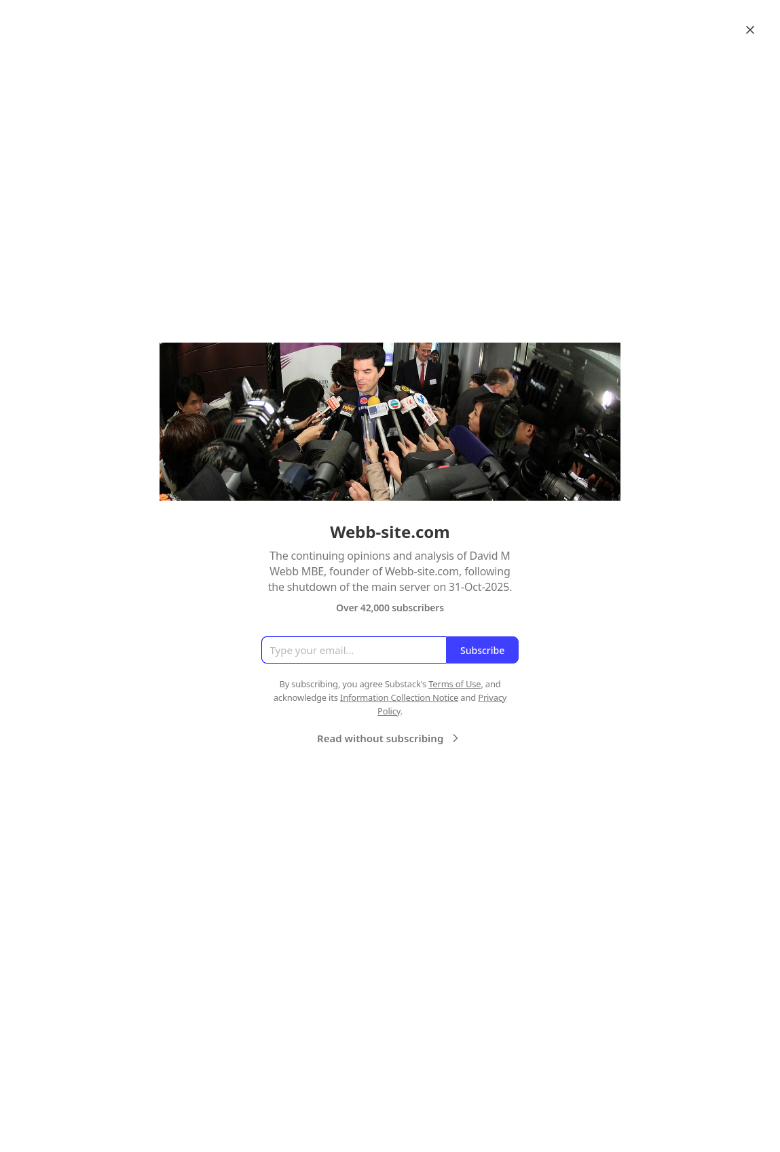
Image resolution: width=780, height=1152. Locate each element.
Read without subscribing (389, 738)
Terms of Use (454, 684)
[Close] (750, 29)
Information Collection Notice (399, 697)
